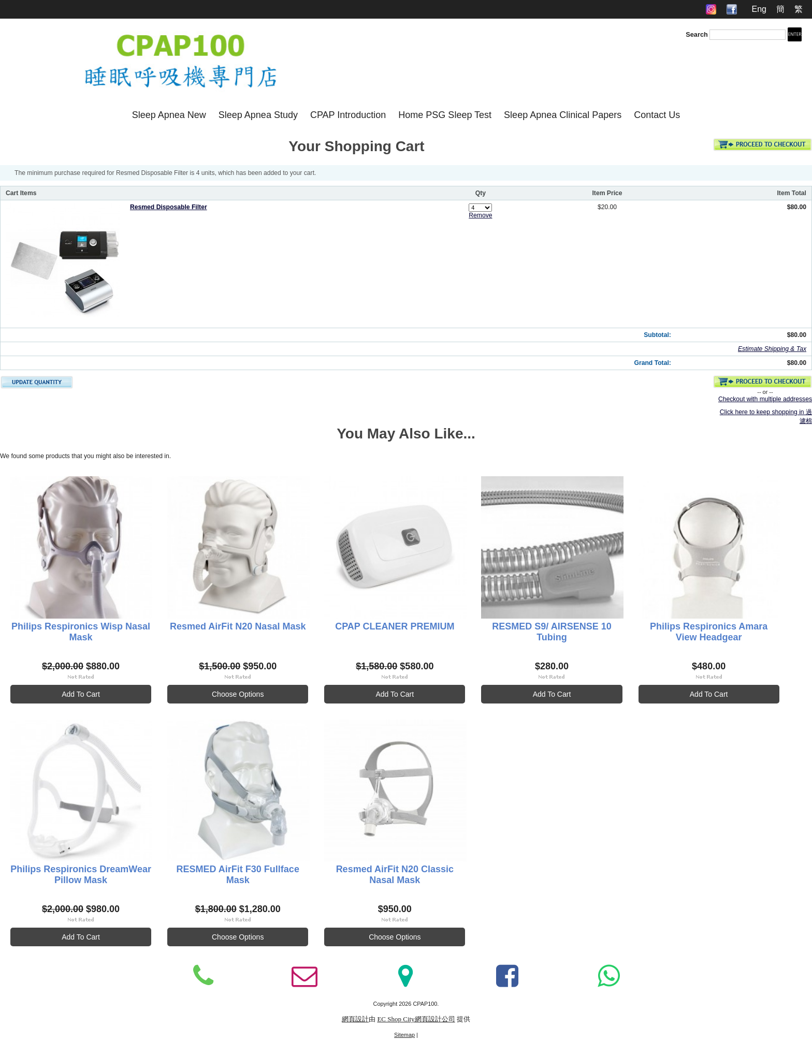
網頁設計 (355, 1019)
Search (697, 34)
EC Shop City (395, 1019)
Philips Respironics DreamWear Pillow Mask (81, 874)
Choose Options (240, 694)
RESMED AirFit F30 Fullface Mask (239, 874)
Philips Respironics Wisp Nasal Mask (81, 631)
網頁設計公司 (435, 1019)
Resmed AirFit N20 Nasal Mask (240, 626)
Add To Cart (82, 694)
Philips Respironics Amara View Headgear (715, 631)
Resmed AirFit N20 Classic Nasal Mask (398, 874)
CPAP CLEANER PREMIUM (398, 626)
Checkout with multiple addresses (765, 399)
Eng (758, 9)
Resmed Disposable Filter (168, 207)
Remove (480, 215)
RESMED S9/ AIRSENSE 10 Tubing (556, 631)
